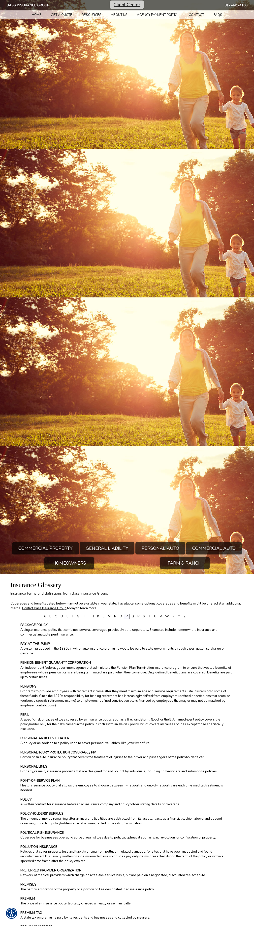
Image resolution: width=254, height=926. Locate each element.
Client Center (127, 5)
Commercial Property (45, 548)
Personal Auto (160, 548)
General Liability (107, 548)
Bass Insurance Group (28, 5)
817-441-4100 (235, 5)
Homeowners (69, 563)
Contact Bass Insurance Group (44, 608)
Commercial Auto (214, 548)
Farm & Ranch (185, 563)
